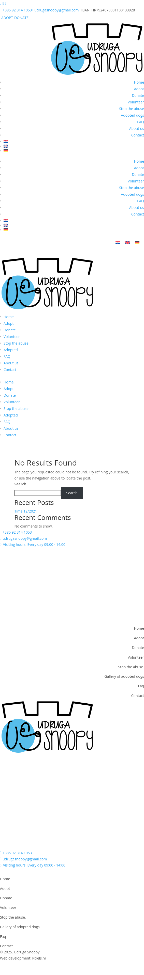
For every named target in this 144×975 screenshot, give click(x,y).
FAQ (140, 121)
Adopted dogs (132, 115)
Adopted (11, 349)
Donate (138, 95)
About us (136, 128)
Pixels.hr (39, 958)
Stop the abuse (131, 108)
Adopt (139, 88)
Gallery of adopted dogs (124, 676)
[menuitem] (74, 141)
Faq (141, 686)
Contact (137, 135)
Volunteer (136, 102)
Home (139, 82)
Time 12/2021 (26, 511)
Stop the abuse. (131, 666)
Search (20, 484)
